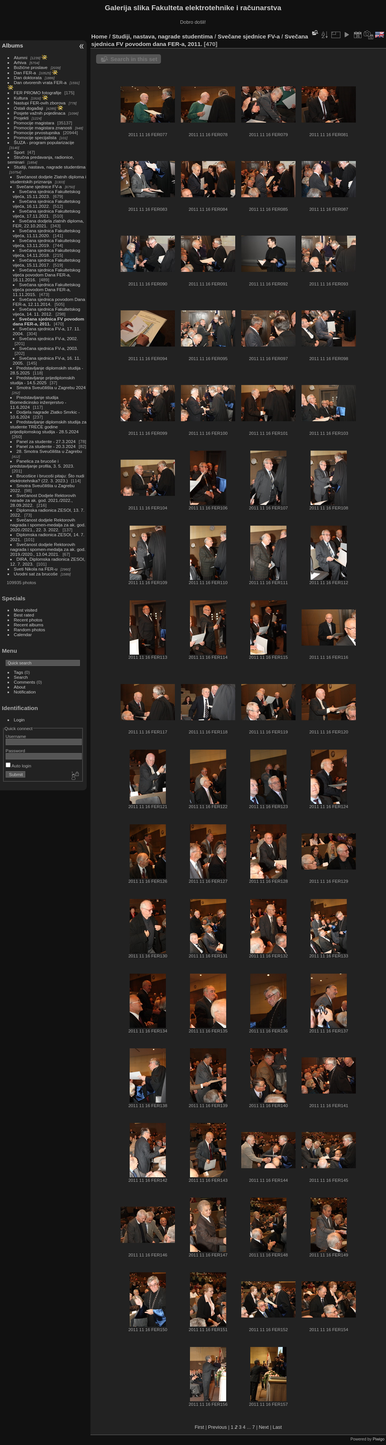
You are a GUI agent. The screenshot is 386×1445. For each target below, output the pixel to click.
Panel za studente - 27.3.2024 (46, 441)
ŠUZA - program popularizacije (44, 142)
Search (21, 677)
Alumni (21, 57)
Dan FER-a (25, 72)
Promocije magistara (34, 122)
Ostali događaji (28, 108)
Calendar (23, 634)
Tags (18, 672)
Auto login (18, 765)
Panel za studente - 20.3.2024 (46, 446)
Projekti (21, 117)
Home (99, 36)
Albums (12, 45)
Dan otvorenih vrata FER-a (40, 82)
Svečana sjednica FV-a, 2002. (48, 338)
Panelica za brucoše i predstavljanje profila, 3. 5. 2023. (42, 463)
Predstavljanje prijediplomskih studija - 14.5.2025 (42, 380)
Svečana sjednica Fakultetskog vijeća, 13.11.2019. (46, 243)
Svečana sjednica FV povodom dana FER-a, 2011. (48, 321)
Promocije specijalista (35, 137)
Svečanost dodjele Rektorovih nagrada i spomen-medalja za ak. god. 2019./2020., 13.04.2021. (48, 549)
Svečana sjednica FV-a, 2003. (48, 348)
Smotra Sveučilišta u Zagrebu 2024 (51, 387)
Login (19, 719)
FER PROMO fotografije (37, 92)
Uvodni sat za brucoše (36, 573)
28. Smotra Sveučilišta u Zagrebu (49, 451)
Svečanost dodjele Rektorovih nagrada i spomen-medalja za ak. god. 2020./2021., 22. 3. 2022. (48, 524)
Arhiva (20, 62)
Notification (25, 691)
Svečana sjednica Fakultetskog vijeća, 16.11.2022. (46, 204)
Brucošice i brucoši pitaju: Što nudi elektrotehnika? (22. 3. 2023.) (47, 478)
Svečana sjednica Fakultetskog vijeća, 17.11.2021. (46, 213)
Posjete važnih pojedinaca (40, 112)
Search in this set (133, 59)
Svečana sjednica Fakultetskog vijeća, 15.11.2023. (46, 194)
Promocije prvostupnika (37, 132)
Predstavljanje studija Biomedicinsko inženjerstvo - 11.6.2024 (38, 402)
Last (277, 1427)
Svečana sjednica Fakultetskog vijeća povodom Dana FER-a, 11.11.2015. (46, 289)
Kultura (21, 97)
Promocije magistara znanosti (43, 127)
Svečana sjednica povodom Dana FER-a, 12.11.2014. (49, 302)
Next (264, 1427)
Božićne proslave (31, 67)
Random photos (29, 629)
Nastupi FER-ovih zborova (40, 102)
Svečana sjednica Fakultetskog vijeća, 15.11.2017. (46, 262)
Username (16, 736)
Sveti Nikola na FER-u (36, 568)
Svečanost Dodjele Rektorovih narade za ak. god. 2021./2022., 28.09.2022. (43, 500)
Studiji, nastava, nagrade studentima (50, 166)
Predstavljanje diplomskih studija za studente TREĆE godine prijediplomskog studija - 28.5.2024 (48, 426)
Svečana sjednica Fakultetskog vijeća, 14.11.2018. (46, 253)
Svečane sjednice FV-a (39, 186)
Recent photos (28, 619)
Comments (24, 682)
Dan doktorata (28, 77)
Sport (19, 152)
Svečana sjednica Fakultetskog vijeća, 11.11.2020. (46, 233)
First (199, 1427)
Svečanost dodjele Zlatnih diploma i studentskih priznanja (48, 179)
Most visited (25, 609)
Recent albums (28, 624)
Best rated (24, 614)
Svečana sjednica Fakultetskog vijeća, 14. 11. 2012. (46, 311)
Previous (217, 1427)
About (20, 686)
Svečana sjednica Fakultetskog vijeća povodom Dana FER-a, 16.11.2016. (46, 274)
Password (15, 750)
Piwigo (378, 1439)
